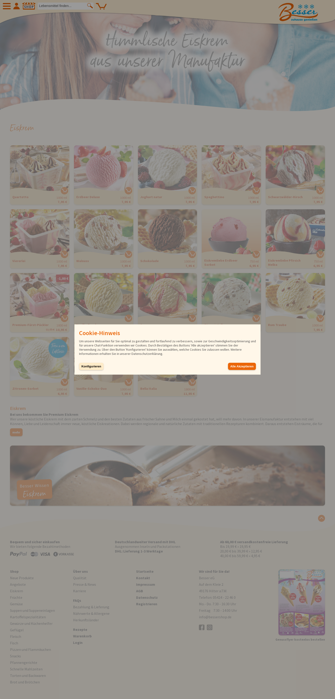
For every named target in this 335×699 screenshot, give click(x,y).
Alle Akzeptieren (242, 366)
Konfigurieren (91, 366)
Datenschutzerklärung (146, 354)
